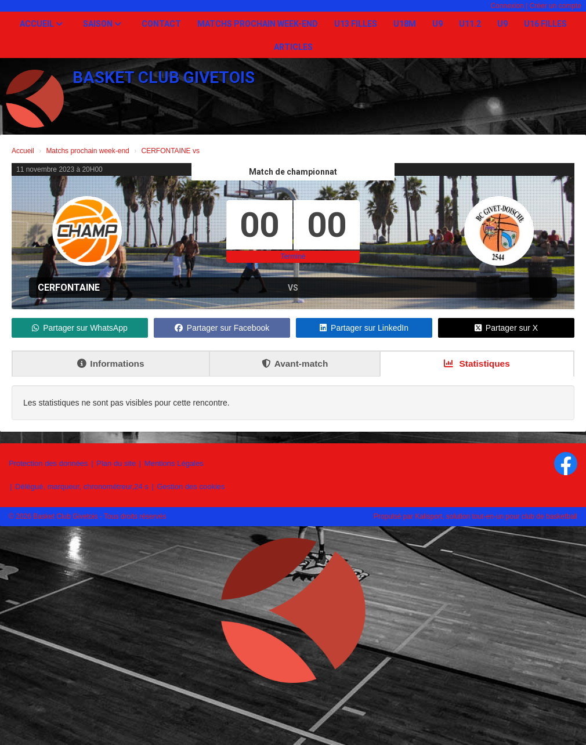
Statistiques (477, 363)
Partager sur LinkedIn (364, 327)
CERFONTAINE (69, 287)
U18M (404, 23)
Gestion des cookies (191, 486)
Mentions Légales (174, 463)
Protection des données (48, 463)
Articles (293, 47)
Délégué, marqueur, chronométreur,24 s (82, 486)
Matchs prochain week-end (257, 23)
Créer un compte (555, 6)
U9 (437, 23)
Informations (110, 363)
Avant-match (295, 363)
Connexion (506, 6)
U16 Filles (545, 23)
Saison (102, 23)
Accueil (41, 23)
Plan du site (116, 463)
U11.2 (470, 23)
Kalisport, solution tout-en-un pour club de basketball (496, 516)
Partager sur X (506, 327)
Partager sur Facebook (222, 327)
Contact (161, 23)
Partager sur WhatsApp (80, 327)
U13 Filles (355, 23)
